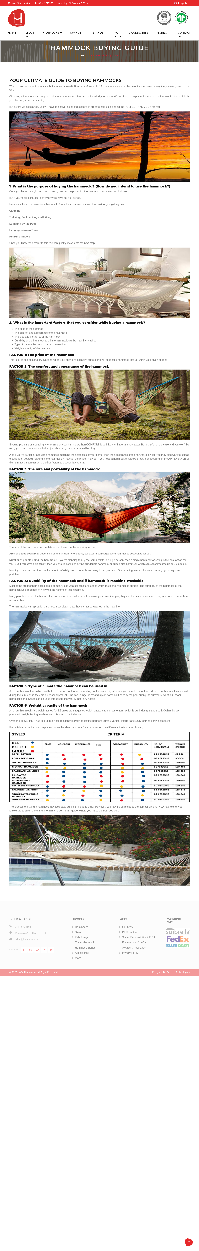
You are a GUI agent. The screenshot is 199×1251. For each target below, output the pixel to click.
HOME (12, 32)
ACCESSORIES (138, 32)
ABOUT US (29, 34)
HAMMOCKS (51, 32)
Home (84, 55)
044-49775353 (45, 3)
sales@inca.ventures (21, 3)
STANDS (98, 32)
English (180, 3)
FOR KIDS (118, 34)
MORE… (161, 32)
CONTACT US (184, 34)
